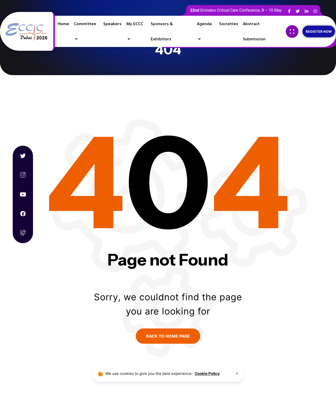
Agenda (204, 23)
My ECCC (134, 23)
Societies (228, 23)
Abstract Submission (254, 31)
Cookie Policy (207, 373)
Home (63, 23)
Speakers (112, 23)
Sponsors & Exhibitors (161, 31)
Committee (85, 23)
